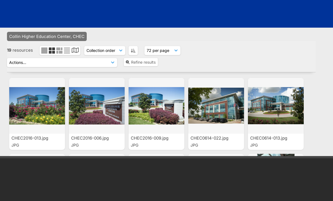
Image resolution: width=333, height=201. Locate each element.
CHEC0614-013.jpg (269, 138)
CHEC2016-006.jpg (90, 138)
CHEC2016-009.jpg (150, 138)
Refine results (140, 62)
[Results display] (162, 50)
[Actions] (62, 62)
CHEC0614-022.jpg (210, 138)
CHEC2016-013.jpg (30, 138)
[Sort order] (104, 50)
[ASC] (133, 50)
